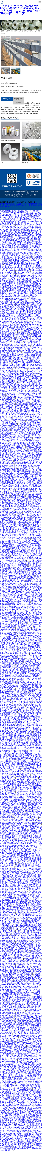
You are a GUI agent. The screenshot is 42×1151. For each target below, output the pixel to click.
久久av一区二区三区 (28, 453)
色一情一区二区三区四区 (11, 758)
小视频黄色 (16, 1050)
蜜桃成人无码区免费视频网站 (10, 825)
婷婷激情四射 (35, 710)
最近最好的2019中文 (26, 851)
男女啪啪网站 (18, 994)
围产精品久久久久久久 (21, 614)
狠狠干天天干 (20, 447)
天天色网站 (24, 673)
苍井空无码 (28, 480)
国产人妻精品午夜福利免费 (12, 220)
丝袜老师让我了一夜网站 (9, 851)
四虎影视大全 (9, 729)
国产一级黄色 (5, 496)
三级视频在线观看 (32, 735)
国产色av (33, 693)
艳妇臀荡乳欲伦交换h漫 (9, 657)
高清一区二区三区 (15, 441)
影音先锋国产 (31, 965)
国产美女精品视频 (18, 211)
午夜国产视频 (22, 537)
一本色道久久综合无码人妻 (21, 442)
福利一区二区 (24, 1057)
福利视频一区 (28, 258)
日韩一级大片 (27, 401)
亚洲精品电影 (27, 542)
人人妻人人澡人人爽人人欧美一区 (27, 985)
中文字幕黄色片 (14, 387)
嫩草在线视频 (7, 1139)
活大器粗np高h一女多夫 (8, 968)
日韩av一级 (17, 1147)
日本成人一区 (24, 277)
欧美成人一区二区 (10, 1029)
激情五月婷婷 (17, 542)
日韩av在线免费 (8, 364)
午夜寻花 (27, 359)
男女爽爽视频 (30, 747)
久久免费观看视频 (27, 825)
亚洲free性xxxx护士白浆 (17, 646)
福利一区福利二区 (6, 1115)
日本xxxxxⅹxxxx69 (32, 364)
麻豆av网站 (35, 601)
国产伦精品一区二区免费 (30, 1069)
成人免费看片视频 (24, 807)
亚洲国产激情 (12, 690)
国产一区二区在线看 (20, 369)
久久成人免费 (15, 718)
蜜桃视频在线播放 (10, 715)
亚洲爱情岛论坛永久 (17, 456)
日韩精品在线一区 (29, 1024)
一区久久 (38, 680)
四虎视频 (18, 943)
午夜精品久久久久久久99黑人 (13, 954)
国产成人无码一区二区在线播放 (13, 571)
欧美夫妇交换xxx (22, 298)
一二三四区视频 (16, 261)
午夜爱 (20, 715)
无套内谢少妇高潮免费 (24, 249)
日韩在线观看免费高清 (12, 762)
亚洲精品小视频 (5, 900)
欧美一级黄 (38, 258)
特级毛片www (19, 727)
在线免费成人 (37, 341)
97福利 (9, 663)
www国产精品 (25, 1050)
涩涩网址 (25, 356)
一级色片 (28, 1003)
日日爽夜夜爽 (25, 257)
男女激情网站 (29, 519)
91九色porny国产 (6, 591)
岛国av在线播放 (35, 545)
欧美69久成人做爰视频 (19, 842)
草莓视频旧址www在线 (24, 367)
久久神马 (10, 327)
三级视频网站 (13, 277)
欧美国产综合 (7, 1003)
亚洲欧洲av (33, 860)
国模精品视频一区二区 (32, 661)
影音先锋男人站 (9, 398)
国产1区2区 (26, 670)
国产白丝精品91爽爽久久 (32, 252)
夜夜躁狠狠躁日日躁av (15, 583)
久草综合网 (31, 908)
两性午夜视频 (13, 798)
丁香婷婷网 (7, 865)
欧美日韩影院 (23, 836)
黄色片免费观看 (32, 719)
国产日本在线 (24, 655)
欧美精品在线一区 (28, 813)
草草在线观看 (36, 894)
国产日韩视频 (24, 283)
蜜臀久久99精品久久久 (22, 906)
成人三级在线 (5, 995)
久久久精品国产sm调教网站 (30, 762)
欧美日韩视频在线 (9, 664)
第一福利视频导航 (20, 565)
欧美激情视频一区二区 (22, 741)
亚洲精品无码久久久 (7, 510)
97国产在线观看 (21, 919)
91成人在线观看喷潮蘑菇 (18, 343)
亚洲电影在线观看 (18, 362)
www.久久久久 (37, 628)
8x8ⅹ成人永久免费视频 (14, 785)
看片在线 (9, 1034)
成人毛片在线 (23, 511)
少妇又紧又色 (34, 611)
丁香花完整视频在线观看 (16, 1104)
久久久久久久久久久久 (21, 520)
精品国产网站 (12, 989)
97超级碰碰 (4, 971)
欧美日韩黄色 (37, 739)
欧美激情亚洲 (19, 493)
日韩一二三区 (7, 703)
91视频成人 (29, 799)
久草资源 (13, 1144)
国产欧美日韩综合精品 (21, 297)
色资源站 (28, 1141)
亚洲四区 (3, 1046)
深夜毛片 (3, 575)
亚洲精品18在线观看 (23, 404)
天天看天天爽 (5, 1121)
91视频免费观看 (7, 814)
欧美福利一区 (25, 346)
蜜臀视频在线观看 (6, 359)
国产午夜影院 (28, 1032)
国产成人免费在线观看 (21, 562)
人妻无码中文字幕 (12, 1106)
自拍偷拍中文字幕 (34, 690)
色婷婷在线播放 (28, 945)
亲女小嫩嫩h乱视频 (15, 513)
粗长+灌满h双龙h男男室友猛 (25, 1017)
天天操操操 (18, 776)
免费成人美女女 (14, 966)
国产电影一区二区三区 (13, 1129)
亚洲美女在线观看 (9, 931)
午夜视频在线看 (10, 548)
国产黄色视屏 (34, 885)
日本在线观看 (34, 231)
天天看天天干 (18, 418)
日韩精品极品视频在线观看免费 (24, 235)
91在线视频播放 (23, 1090)
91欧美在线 (34, 890)
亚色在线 (13, 883)
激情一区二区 (5, 1122)
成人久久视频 (28, 1110)
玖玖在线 (30, 382)
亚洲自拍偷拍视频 (15, 860)
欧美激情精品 (10, 942)
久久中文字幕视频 (6, 402)
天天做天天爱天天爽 (13, 909)
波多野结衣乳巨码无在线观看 (13, 349)
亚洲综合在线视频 (15, 730)
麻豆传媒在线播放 (19, 459)
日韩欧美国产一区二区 (28, 911)
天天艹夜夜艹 (15, 995)
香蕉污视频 (20, 696)
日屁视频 (20, 341)
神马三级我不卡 (26, 272)
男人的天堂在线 (18, 853)
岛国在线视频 (10, 1021)
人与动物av (7, 914)
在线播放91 (22, 735)
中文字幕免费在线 (32, 421)
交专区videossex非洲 (20, 1113)
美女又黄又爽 (12, 802)
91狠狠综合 (14, 709)
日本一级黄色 (5, 934)
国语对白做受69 (36, 932)
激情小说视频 (37, 618)
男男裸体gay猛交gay (7, 675)
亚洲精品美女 (27, 441)
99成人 (36, 1049)
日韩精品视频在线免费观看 (15, 324)
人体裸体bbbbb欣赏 (7, 1018)
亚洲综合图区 (34, 1004)
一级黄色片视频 (36, 393)
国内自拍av (35, 686)
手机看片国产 (26, 1145)
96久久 (29, 1148)
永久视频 (28, 431)
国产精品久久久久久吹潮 (14, 598)
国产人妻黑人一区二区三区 (27, 436)
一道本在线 (14, 451)
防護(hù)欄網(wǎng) (30, 31)
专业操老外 (35, 327)
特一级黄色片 (22, 606)
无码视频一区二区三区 (10, 580)
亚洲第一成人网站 (35, 555)
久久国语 (27, 724)
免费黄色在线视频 (30, 704)
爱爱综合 (37, 433)
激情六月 (24, 413)
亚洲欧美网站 (17, 663)
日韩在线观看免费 (19, 444)
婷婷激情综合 (21, 229)
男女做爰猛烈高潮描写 (33, 324)
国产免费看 (35, 1030)
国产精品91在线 (29, 695)
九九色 (11, 831)
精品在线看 (26, 943)
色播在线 (17, 315)
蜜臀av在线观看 (30, 632)
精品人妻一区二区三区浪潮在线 (28, 1061)
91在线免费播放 (12, 283)
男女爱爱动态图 (35, 1121)
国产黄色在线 (29, 323)
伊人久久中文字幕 (15, 1116)
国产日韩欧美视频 (30, 316)
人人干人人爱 (17, 687)
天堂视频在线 (7, 240)
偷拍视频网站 (24, 506)
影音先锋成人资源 (29, 1012)
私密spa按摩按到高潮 (16, 799)
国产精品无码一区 (13, 533)
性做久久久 (25, 508)
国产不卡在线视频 (19, 1008)
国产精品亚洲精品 (18, 781)
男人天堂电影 (10, 863)
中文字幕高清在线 (23, 968)
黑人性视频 (11, 1041)
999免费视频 (10, 654)
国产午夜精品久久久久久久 (26, 683)
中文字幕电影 (23, 929)
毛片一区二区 (36, 943)
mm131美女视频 (5, 300)
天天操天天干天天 (20, 450)
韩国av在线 (36, 401)
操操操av (7, 787)
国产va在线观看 (17, 218)
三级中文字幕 (9, 577)
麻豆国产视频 (33, 450)
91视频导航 (37, 353)
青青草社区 (20, 225)
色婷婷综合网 (21, 804)
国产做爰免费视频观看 (34, 1021)
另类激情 (27, 321)
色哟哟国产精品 (30, 597)
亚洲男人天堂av (33, 379)
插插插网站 (25, 828)
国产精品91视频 (32, 586)
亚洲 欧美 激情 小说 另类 (32, 410)
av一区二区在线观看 (23, 1001)
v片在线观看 (20, 1021)
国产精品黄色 (13, 506)
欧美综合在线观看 (22, 726)
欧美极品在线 (23, 468)
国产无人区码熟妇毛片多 (16, 1073)
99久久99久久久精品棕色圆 (18, 457)
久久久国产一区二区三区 (16, 978)
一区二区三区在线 (24, 917)
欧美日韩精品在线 (13, 894)
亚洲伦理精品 (27, 244)
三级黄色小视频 (32, 1103)
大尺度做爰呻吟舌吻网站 (26, 269)
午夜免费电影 (28, 513)
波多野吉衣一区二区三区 (11, 911)
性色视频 (11, 347)
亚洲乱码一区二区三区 (28, 672)
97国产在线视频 (8, 716)
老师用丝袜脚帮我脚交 (9, 629)
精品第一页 (23, 238)
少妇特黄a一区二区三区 (26, 1044)
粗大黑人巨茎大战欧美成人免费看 (24, 1139)
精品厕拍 (26, 373)
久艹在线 (4, 260)
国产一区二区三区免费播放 (12, 670)
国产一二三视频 (23, 474)
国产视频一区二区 (27, 445)
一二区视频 (26, 572)
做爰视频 (12, 303)
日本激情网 (22, 424)
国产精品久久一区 (36, 655)
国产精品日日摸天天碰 (10, 511)
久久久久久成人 (29, 715)
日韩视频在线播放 (28, 773)
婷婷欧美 (23, 795)
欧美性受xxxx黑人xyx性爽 (22, 1101)
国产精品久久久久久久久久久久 (17, 384)
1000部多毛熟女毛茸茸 (10, 847)
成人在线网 (7, 767)
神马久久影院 (19, 460)
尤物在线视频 (33, 609)
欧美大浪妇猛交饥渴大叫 (13, 476)
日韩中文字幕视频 (28, 647)
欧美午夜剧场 (14, 673)
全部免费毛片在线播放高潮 (30, 758)
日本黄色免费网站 (7, 1093)
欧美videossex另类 (20, 640)
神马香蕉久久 (28, 1018)
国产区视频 (20, 303)
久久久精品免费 (14, 1015)
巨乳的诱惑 (11, 638)
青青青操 (29, 525)
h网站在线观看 (19, 526)
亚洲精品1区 (23, 684)
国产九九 (25, 1118)
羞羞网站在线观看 (12, 586)
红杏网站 (37, 445)
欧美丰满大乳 (21, 548)
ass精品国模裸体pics (8, 557)
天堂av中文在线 (23, 885)
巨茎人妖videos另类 (19, 908)
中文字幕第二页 (34, 634)
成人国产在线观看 (6, 1023)
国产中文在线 (28, 1087)
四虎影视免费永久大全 (28, 995)
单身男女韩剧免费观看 (24, 992)
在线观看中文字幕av (32, 900)
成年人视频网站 (36, 346)
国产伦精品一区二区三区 (19, 555)
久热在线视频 (10, 274)
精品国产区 (4, 1112)
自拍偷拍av (26, 528)
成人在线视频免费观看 (18, 212)
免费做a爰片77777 (30, 753)
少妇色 (8, 733)
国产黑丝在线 (35, 629)
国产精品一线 (18, 1142)
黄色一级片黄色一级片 (17, 597)
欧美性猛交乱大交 (21, 935)
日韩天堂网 (34, 356)
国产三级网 (18, 876)
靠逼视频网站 (16, 419)
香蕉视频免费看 (36, 333)
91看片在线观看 (9, 791)
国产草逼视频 (9, 376)
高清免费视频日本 (9, 229)
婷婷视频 (28, 376)
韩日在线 (16, 330)
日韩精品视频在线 (12, 238)
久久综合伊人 (13, 830)
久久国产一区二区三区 (17, 1141)
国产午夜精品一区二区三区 (16, 251)
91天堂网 (25, 963)
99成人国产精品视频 (8, 985)
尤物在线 (37, 392)
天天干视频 (5, 231)
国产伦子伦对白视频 (31, 594)
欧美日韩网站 (22, 782)
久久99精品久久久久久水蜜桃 (13, 410)
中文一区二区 (24, 284)
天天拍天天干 (30, 1127)
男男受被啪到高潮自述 (32, 998)
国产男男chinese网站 (16, 601)
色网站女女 (33, 313)
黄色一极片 (22, 1066)
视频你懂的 (15, 932)
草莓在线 (30, 559)
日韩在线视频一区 (25, 554)
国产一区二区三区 (30, 218)
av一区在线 (34, 373)
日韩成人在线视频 (13, 983)
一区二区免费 (9, 1004)
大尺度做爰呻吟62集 (26, 857)
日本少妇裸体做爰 (13, 272)
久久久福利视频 (11, 467)
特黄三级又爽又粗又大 (15, 408)
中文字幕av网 (16, 677)
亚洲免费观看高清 (6, 963)
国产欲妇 (25, 487)
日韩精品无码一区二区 (12, 257)
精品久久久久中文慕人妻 (14, 1110)
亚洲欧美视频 (28, 1109)
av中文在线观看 (9, 522)
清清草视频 (4, 226)
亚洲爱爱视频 (13, 483)
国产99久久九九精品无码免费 (31, 422)
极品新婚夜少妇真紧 (23, 270)
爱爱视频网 (16, 246)
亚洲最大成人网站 (31, 477)
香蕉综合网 (4, 298)
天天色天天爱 (13, 284)
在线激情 (26, 523)
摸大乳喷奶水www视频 (17, 578)
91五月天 (27, 1138)
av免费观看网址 (27, 687)
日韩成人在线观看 (22, 667)
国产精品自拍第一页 (26, 1106)
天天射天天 (21, 278)
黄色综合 (22, 586)
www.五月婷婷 (36, 1047)
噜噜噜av (25, 549)
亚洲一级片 (32, 413)
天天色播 (20, 661)
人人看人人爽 (18, 392)
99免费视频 (6, 341)
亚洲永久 (31, 537)
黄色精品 (6, 491)
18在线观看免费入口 (28, 280)
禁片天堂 (7, 641)
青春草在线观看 (11, 782)
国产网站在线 (7, 977)
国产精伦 (9, 418)
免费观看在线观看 (23, 692)
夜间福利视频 (33, 684)
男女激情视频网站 (10, 683)
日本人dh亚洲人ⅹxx (27, 575)
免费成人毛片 (36, 768)
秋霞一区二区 (15, 329)
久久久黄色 (17, 356)
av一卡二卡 (27, 759)
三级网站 (24, 306)
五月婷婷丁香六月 (15, 765)
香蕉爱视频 (32, 733)
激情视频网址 (15, 346)
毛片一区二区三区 (6, 631)
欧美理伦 (5, 525)
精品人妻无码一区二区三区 (18, 868)
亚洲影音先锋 (22, 416)
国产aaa (5, 756)
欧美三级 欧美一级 (16, 874)
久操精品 (29, 1011)
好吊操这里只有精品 (30, 876)
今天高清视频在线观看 (19, 652)
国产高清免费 (5, 212)
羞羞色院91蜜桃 (14, 254)
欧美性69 (31, 569)
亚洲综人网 (35, 620)
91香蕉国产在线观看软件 (29, 922)
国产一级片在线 (14, 453)
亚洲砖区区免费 (34, 673)
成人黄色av (28, 460)
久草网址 (33, 692)
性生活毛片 (35, 338)
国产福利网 (23, 750)
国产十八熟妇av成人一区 (19, 905)
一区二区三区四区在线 (24, 522)
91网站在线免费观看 (32, 278)
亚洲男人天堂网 (20, 660)
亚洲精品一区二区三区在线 (13, 617)
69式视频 (17, 949)
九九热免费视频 (9, 304)
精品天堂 (16, 624)
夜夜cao (34, 1101)
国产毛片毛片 (15, 215)
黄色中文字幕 (36, 591)
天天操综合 (13, 269)
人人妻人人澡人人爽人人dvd (10, 768)
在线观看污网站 (8, 450)
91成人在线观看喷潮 (28, 1043)
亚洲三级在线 (29, 821)
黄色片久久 (29, 372)
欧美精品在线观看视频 (24, 438)
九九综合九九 (5, 883)
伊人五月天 (13, 416)
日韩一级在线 (7, 1084)
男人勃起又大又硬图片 (19, 641)
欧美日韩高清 (21, 560)
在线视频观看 (17, 1014)
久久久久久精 (31, 808)
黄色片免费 (18, 217)
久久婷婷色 (27, 818)
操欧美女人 (17, 963)
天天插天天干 (20, 255)
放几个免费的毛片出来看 (29, 582)
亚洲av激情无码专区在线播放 (19, 710)
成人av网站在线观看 (19, 952)
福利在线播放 (7, 235)
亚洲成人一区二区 (10, 661)
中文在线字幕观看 (25, 281)
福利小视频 (21, 764)
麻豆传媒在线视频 (13, 471)
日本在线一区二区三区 (10, 1057)
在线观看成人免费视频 (20, 955)
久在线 (10, 260)
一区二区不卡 (34, 260)
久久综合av (19, 818)
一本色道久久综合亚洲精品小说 (17, 644)
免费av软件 (19, 1070)
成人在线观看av (32, 707)
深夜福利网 (8, 1147)
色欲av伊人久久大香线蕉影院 (23, 214)
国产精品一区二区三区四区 (16, 223)
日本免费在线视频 (24, 1081)
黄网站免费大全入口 (21, 407)
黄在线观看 (18, 831)
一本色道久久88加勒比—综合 (11, 523)
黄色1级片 (37, 816)
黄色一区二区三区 (27, 430)
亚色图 (25, 988)
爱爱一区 (13, 623)
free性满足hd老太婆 (32, 764)
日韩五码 (25, 860)
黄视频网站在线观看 (30, 479)
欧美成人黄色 (34, 942)
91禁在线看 (11, 1011)
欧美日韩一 (7, 353)
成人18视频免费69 (18, 405)
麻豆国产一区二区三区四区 (16, 997)
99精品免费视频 (27, 600)
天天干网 (10, 906)
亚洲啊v (37, 467)
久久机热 (6, 1024)
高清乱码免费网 (19, 808)
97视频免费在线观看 (33, 1037)
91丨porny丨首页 (10, 998)
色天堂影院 (22, 1103)
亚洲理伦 (15, 591)
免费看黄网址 (21, 304)
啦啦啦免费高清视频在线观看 (23, 1096)
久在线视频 (17, 487)
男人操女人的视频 (16, 480)
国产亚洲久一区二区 (28, 387)
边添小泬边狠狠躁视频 (20, 300)
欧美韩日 (37, 899)
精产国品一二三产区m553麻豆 (13, 1136)
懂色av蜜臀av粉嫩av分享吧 (16, 551)
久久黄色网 (19, 1087)
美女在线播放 (19, 819)
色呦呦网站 (24, 873)
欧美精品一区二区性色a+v (12, 528)
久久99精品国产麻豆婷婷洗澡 (17, 856)
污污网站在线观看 (10, 1125)
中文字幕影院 (36, 966)
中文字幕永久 (34, 284)
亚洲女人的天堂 (35, 534)
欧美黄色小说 (24, 742)
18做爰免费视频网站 (33, 1119)
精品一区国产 (13, 1038)
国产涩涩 (29, 362)
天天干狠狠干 (36, 574)
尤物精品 (25, 880)
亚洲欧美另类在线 (12, 1130)
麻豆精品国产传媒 (18, 900)
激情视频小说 (18, 1098)
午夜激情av (30, 646)
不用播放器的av (31, 350)
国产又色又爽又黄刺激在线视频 (15, 320)
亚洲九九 (31, 464)
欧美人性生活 (18, 879)
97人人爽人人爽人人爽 (17, 916)
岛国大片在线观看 (6, 770)
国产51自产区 (25, 1067)
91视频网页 (29, 810)
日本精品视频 (16, 430)
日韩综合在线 (12, 474)
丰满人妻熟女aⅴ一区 (14, 244)
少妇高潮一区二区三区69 (17, 1072)
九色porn (9, 313)
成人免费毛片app (28, 500)
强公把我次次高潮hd (21, 729)
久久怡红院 (16, 280)
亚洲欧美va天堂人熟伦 (32, 689)
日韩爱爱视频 (30, 978)
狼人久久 (6, 673)
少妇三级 (31, 510)
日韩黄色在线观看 (30, 805)
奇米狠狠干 (19, 1018)
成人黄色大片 (17, 454)
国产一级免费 (32, 1122)
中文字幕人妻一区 (19, 770)
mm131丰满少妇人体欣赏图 (32, 986)
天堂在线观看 (37, 554)
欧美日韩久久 (25, 966)
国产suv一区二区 (35, 752)
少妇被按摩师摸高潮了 (28, 1035)
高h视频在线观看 (31, 571)
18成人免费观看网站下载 (14, 695)
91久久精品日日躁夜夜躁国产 (23, 1023)
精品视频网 (10, 1145)
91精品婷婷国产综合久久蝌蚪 (24, 903)
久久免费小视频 (34, 896)
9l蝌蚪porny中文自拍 (24, 824)
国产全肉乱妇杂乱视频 (8, 992)
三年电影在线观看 (10, 1044)
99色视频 (16, 1115)
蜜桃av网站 (4, 681)
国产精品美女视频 (23, 629)
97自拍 (3, 395)
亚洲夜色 (7, 932)
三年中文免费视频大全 (9, 643)
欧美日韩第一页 (33, 1130)
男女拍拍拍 (12, 393)
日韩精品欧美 (5, 928)
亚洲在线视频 (34, 1116)
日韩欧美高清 (23, 712)
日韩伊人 (9, 611)
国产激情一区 (30, 578)
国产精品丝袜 (37, 802)
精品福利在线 (10, 1124)
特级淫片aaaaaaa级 (34, 606)
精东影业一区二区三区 (14, 647)
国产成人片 (13, 563)
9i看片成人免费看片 (32, 678)
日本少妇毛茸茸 (27, 361)
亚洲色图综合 (24, 902)
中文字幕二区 (9, 407)
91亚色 (11, 891)
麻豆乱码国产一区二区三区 (26, 681)
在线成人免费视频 (26, 624)
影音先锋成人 (22, 1125)
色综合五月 (23, 1122)
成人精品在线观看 (12, 706)
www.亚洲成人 (8, 1142)
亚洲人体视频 (17, 605)
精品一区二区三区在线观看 (19, 434)
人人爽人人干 (24, 326)
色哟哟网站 (38, 1110)
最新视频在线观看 (16, 871)
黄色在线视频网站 (15, 572)
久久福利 (20, 589)
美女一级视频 (7, 834)
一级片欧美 (20, 628)
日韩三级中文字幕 (30, 598)
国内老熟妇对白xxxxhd (27, 939)
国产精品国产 (27, 1000)
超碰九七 (39, 983)
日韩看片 (38, 1113)
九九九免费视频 (5, 211)
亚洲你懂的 (20, 863)
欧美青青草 (8, 485)
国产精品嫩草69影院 (28, 983)
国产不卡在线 (32, 237)
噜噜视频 (29, 295)
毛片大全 (31, 1113)
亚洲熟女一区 (19, 991)
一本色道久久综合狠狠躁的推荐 (30, 937)
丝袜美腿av (9, 460)
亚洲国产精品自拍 (31, 916)
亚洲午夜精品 (25, 894)
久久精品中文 (34, 723)
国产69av (10, 980)
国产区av (28, 628)
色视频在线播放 (17, 1078)
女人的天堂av (16, 848)
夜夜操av (15, 854)
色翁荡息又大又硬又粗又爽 (13, 258)
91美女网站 (27, 663)
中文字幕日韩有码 (29, 1070)
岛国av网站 (34, 427)
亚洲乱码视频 (12, 606)
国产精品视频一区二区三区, (21, 865)
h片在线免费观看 (28, 969)
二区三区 (38, 1044)
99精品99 (19, 1012)
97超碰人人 (33, 277)
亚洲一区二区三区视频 (33, 882)
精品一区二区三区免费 (34, 229)
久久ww (31, 867)
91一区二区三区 (32, 761)
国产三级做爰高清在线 (17, 882)
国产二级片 (22, 382)
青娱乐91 (26, 428)
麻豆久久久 (35, 834)
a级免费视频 (13, 1112)
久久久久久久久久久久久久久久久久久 (21, 804)
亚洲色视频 (25, 336)
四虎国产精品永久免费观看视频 (11, 945)
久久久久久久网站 (6, 1101)
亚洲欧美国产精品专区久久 (13, 704)
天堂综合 (7, 560)
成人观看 (17, 713)
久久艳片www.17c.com (7, 255)
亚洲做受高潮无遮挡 (14, 497)
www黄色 (12, 298)
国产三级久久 (19, 747)
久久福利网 (18, 543)
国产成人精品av (20, 1046)
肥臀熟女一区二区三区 (23, 957)
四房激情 (9, 1096)
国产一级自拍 (5, 434)
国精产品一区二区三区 (21, 1095)
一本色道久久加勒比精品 (11, 445)
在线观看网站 (35, 355)
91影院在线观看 (20, 1119)
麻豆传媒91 (8, 344)
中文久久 (22, 706)
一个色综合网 (24, 877)
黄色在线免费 (25, 1099)
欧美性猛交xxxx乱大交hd (22, 378)
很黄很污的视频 (26, 718)
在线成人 (27, 834)
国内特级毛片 (7, 1098)
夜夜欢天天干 (17, 813)
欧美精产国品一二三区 (15, 790)
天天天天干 (21, 833)
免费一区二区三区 (7, 1150)
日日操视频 (23, 830)
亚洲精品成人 (12, 1103)
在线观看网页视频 (19, 761)
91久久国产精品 (32, 1029)
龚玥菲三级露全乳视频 (14, 462)
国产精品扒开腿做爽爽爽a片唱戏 (30, 494)
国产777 (13, 341)
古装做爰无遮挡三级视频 (16, 844)
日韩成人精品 (21, 514)
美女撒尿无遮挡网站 (25, 755)
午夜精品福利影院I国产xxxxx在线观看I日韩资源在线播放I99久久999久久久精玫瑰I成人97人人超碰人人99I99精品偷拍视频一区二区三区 (21, 205)
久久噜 (36, 687)
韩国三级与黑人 (25, 686)
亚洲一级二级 (33, 565)
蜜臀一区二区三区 (22, 839)
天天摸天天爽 (15, 886)
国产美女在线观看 (16, 267)
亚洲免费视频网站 (15, 365)
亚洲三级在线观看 (6, 1008)
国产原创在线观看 (16, 286)
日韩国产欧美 (34, 828)
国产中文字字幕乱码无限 (8, 468)
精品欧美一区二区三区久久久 (23, 816)
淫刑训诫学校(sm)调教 (13, 352)
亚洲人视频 (22, 1029)
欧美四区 (34, 540)
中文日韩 (22, 580)
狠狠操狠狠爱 (9, 745)
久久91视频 (4, 1038)
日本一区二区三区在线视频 (18, 226)
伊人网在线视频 (6, 421)
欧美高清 (28, 585)
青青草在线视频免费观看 (32, 958)
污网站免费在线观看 (14, 482)
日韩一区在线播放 (34, 716)
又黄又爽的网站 (18, 529)
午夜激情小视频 (15, 1069)
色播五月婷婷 (11, 395)
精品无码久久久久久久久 (31, 261)
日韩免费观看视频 (12, 1080)
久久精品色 (17, 361)
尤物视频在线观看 (19, 388)
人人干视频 (24, 609)
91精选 (27, 951)
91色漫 (11, 819)
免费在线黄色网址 (26, 732)
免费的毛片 (17, 549)
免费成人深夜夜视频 (10, 801)
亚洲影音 (28, 448)
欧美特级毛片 (35, 310)
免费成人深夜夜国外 (18, 496)
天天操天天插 (28, 870)
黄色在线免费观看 (15, 546)
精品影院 (3, 431)
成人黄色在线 (12, 266)
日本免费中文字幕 (19, 1084)
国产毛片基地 (7, 361)
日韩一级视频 (36, 612)
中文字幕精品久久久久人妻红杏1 (12, 519)
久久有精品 (29, 736)
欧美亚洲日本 (21, 290)
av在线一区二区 (36, 775)
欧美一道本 (26, 848)
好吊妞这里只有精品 (10, 626)
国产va (13, 560)
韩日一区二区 (18, 1032)
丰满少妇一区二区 (28, 730)
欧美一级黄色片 (20, 1075)
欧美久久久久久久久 (33, 1066)
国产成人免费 (24, 592)
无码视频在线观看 (16, 499)
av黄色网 (22, 847)
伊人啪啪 (10, 237)
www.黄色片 (15, 505)
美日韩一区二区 (33, 577)
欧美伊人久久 (9, 640)
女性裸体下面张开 (10, 701)
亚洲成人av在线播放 (23, 338)
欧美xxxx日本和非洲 (25, 989)
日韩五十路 (8, 788)
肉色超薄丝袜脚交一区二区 (9, 939)
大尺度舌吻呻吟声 (27, 975)
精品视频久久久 (19, 358)
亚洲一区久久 (20, 1011)
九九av (35, 776)
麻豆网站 (9, 879)
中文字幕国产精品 (28, 772)
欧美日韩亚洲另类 (33, 292)
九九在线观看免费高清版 (22, 739)
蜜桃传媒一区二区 (20, 1076)
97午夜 (35, 778)
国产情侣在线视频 (27, 329)
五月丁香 (25, 1004)
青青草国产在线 (24, 517)
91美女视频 (4, 254)
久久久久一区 (7, 529)
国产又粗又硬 (13, 531)
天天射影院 (33, 1014)
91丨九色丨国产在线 (24, 893)
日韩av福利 (27, 700)
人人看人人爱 (22, 643)
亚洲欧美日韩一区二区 (8, 249)
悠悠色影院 (24, 886)
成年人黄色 (22, 845)
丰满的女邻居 (37, 220)
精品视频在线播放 (6, 356)
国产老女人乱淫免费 (23, 490)
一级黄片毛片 (14, 1030)
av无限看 (10, 385)
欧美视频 (10, 727)
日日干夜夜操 (17, 1000)
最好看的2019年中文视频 (8, 424)
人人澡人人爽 (36, 583)
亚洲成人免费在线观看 (32, 871)
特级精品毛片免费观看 (25, 701)
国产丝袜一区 (34, 407)
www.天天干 (4, 441)
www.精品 (31, 457)
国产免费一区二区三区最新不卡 (14, 784)
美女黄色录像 (18, 240)
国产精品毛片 (24, 534)
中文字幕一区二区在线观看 (21, 650)
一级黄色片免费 (34, 793)
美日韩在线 (5, 343)
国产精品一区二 (35, 297)
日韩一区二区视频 (16, 552)
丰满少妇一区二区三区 (13, 962)
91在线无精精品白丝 (8, 1001)
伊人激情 (30, 845)
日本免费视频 (33, 919)
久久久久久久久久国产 (33, 696)
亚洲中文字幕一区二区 (14, 880)
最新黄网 (16, 1099)
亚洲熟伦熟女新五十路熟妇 (23, 745)
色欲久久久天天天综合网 (28, 928)
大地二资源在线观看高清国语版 (11, 988)
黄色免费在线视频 (21, 867)
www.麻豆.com (7, 1099)
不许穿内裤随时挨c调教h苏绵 (30, 254)
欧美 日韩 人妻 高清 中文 (26, 266)
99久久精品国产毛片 (25, 563)
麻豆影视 (12, 404)
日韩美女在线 (34, 298)
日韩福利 (15, 836)
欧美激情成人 (19, 821)
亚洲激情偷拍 (34, 566)
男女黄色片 (4, 284)
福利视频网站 (21, 638)
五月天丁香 (23, 649)
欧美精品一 (17, 485)
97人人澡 (30, 997)
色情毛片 (25, 1116)
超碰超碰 (22, 1080)
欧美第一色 (36, 759)
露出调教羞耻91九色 (22, 615)
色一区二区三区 (14, 422)
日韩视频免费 (25, 215)
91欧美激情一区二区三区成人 (14, 448)
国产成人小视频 (11, 1090)
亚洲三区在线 (31, 514)
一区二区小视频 (34, 923)
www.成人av (24, 787)
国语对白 (7, 755)
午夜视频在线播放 (13, 439)
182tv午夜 (16, 1049)
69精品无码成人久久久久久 (24, 1020)
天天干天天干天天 (6, 1067)
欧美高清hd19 (25, 775)
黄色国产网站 (31, 795)
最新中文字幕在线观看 (8, 764)
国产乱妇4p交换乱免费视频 (16, 1148)
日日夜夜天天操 (9, 490)
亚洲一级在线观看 (16, 1138)
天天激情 (17, 1064)
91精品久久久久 (18, 1003)
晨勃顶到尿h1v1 (33, 649)
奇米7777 (22, 390)
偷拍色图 (5, 1030)
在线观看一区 (13, 744)
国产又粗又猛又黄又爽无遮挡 (20, 411)
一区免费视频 (13, 971)
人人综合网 (27, 574)
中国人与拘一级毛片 (10, 752)
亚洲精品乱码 (35, 543)
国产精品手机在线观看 (23, 1006)
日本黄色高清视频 (25, 483)
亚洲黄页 (28, 358)
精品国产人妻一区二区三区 (19, 890)
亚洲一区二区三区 (17, 767)
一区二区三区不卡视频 (10, 655)
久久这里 (9, 853)
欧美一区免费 (21, 926)
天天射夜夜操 (20, 477)
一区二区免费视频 (18, 779)
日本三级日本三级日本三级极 (17, 923)
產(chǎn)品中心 (18, 31)
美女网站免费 (33, 738)
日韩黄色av (13, 888)
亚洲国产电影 (27, 776)
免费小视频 (9, 1113)
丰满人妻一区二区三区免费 (13, 415)
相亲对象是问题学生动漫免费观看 (16, 634)
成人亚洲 (12, 514)
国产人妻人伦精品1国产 (19, 948)
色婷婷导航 (19, 724)
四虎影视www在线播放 (15, 958)
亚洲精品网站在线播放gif (29, 471)
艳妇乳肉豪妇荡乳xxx (29, 497)
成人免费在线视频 (20, 891)
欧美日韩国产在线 (32, 980)
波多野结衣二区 (33, 1115)
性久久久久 (11, 431)
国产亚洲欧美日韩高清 (25, 467)
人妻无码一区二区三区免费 (28, 531)
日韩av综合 (31, 560)
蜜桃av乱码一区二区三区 (23, 347)
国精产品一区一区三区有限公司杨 (12, 585)
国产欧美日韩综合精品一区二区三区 (21, 680)
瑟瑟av (5, 1073)
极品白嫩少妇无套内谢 (24, 940)
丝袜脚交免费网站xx (11, 750)
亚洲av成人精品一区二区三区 (14, 1026)
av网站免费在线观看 (15, 756)
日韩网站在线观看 (28, 454)
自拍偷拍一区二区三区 (10, 517)
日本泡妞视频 (9, 493)
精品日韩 (28, 211)
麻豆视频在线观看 (32, 496)
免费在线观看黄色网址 (8, 692)
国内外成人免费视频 (25, 883)
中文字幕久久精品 (22, 608)
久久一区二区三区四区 (20, 566)
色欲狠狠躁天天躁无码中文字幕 (18, 427)
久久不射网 (10, 526)
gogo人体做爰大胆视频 (12, 775)
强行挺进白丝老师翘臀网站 (9, 592)
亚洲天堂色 (16, 828)
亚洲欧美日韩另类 (25, 854)
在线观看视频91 (35, 562)
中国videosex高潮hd (23, 791)
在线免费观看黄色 (12, 390)
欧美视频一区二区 (23, 355)
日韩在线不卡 (36, 419)
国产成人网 (22, 295)
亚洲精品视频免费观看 (10, 248)
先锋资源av (6, 905)
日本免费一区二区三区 (29, 485)
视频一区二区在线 (19, 421)
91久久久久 (29, 833)
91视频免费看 (12, 1135)
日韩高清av (31, 251)
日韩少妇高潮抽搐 (10, 537)
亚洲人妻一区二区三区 (10, 684)
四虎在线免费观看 (30, 595)
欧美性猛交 (35, 332)
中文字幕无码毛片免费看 (26, 221)
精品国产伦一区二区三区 (11, 975)
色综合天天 (28, 994)
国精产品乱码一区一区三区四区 (11, 574)
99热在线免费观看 (20, 716)
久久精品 (17, 1145)
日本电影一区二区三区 (30, 462)
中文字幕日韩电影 (24, 620)
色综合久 (31, 468)
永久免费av (30, 388)
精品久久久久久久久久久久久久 (28, 603)
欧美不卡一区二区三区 (27, 312)
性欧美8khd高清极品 (30, 788)
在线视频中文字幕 (22, 723)
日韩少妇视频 (7, 549)
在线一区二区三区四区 (33, 721)
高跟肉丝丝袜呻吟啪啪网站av (23, 1058)
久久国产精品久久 (25, 451)
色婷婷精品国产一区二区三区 (13, 321)
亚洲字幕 (25, 1132)
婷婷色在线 (27, 790)
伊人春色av (23, 1130)
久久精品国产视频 (31, 241)
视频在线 (31, 640)
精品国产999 (29, 784)
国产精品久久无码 (27, 899)
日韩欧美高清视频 (30, 859)
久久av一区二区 (12, 1037)
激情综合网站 (36, 824)
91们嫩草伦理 (23, 981)
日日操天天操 (28, 1041)
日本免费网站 (30, 405)
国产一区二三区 (14, 922)
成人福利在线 (19, 376)
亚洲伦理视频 (7, 1053)
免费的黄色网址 (9, 1083)
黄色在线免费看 (9, 270)
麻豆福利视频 (33, 306)
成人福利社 (27, 240)
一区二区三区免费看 (11, 494)
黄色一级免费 (5, 718)
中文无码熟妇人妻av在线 (22, 631)
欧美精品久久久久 (6, 378)
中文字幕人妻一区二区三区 (25, 837)
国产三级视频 (9, 949)
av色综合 (26, 217)
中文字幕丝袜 (7, 516)
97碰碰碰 (9, 816)
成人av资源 (17, 977)
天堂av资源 (11, 696)
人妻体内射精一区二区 (20, 637)
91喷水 (29, 223)
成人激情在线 (34, 667)
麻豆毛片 (38, 969)
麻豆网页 (19, 1109)
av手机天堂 (11, 723)
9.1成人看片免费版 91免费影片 (14, 658)
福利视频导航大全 (21, 464)
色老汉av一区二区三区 (30, 476)
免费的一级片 (36, 321)
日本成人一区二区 (24, 657)
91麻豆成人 (30, 255)
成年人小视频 (33, 891)
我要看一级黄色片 (26, 505)
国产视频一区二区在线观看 (31, 962)
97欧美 (21, 372)
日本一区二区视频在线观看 (28, 307)
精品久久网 (4, 798)
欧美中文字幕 (9, 1119)
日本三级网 (20, 431)
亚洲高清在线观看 (15, 773)
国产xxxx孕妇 (12, 620)
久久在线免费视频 (15, 772)
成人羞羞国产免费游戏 (12, 433)
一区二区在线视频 (10, 295)
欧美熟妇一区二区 (31, 727)
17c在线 (32, 726)
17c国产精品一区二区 (17, 811)
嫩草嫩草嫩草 (26, 1129)
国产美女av (25, 545)
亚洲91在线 (36, 376)
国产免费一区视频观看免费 (19, 1121)
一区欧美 (26, 1053)
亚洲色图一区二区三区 (21, 260)
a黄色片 (3, 906)
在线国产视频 (20, 333)
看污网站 (3, 690)
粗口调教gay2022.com (28, 263)
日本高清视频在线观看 (10, 1009)
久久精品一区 (10, 965)
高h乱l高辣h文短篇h (31, 1142)
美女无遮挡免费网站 (11, 554)
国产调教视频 (25, 909)
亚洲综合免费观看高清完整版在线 (28, 920)
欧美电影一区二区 (13, 575)
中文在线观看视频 (13, 1035)
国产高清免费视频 (6, 614)
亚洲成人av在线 (16, 700)
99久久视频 (4, 393)
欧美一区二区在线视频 (30, 365)
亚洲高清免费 (7, 425)
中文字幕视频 (17, 470)
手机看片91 (20, 689)
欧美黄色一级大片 (9, 1109)
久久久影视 (36, 315)
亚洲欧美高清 (13, 618)
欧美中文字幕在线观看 (33, 225)
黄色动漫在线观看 (7, 1076)
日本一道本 (20, 395)
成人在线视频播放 (24, 332)
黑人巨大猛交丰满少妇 (21, 693)
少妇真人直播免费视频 (34, 1075)
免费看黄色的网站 (9, 1012)
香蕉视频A (15, 666)
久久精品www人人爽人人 (18, 491)
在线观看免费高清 (30, 267)
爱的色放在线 (17, 500)
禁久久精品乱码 (16, 228)
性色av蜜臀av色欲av (22, 654)
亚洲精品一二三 (27, 353)
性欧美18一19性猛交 (17, 241)
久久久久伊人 (21, 707)
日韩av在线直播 (8, 821)
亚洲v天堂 (20, 316)
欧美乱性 (14, 845)
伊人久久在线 (17, 344)
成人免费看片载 (35, 283)
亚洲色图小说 (28, 402)
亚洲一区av (15, 928)
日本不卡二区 (10, 367)
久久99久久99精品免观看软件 (14, 810)
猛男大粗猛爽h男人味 (8, 804)
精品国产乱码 (36, 1050)
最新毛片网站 (31, 660)
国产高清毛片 (7, 719)
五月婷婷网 (14, 742)
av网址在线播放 (32, 804)
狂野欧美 (14, 755)
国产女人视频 (22, 690)
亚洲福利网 (24, 621)
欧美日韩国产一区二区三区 (21, 540)
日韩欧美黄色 (21, 913)
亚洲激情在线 (12, 1066)
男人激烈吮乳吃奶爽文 (28, 666)
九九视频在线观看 (25, 971)
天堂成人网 (37, 994)
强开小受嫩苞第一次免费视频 (23, 309)
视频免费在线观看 (21, 588)
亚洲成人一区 (16, 353)
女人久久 (6, 1069)
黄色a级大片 (7, 362)
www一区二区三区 (29, 344)
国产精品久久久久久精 (12, 306)
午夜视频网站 (17, 375)
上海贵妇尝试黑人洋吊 (20, 569)
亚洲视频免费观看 (18, 287)
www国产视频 (7, 624)
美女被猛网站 (27, 605)
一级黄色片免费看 (21, 896)
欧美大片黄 (10, 232)
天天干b (28, 811)
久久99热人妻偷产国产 (32, 954)
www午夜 (12, 488)
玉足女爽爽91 (21, 965)
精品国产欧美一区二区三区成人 (24, 243)
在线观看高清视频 (21, 510)
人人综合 (28, 779)
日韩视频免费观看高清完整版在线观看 (21, 349)
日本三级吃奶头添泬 (30, 831)
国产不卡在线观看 (9, 225)
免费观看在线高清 (32, 425)
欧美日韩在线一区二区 (23, 612)
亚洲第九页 (26, 949)
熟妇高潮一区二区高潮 (28, 275)
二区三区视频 (27, 352)
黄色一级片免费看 (30, 698)
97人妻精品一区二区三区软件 (28, 1060)
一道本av (37, 867)
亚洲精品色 (4, 546)
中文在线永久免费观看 (23, 557)
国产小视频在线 (30, 529)
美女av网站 (16, 516)
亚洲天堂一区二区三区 (32, 349)
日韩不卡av (7, 419)
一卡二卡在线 (18, 703)
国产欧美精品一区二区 (19, 733)
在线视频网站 (18, 788)
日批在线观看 (13, 307)
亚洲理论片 (24, 335)
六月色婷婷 (14, 326)
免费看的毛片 (24, 709)
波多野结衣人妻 (9, 919)
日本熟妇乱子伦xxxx (23, 1047)
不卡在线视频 (36, 439)
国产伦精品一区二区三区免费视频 (12, 753)
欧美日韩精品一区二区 (22, 327)
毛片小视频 (18, 465)
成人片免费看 (9, 660)
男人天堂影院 (34, 335)
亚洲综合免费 (22, 623)
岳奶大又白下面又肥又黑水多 (14, 796)
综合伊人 (12, 447)
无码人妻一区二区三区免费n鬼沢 (21, 1055)
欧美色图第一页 (32, 551)
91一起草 (4, 620)
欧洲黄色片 (29, 456)
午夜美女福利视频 (23, 393)
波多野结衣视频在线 (16, 870)
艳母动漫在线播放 (27, 1049)
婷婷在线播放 (9, 465)
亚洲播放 (19, 759)
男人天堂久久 (17, 1092)
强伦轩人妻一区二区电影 (17, 292)
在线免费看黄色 (14, 263)
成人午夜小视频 (26, 330)
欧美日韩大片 (5, 411)
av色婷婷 (9, 908)
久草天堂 (31, 637)
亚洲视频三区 (27, 220)
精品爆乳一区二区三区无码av (31, 301)
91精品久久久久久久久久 (14, 594)
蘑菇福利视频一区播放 (34, 926)
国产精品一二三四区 (29, 897)
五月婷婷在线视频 (12, 372)
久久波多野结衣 (27, 765)
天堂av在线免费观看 (11, 649)
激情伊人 (7, 948)
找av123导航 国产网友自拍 (21, 539)
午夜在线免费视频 (9, 338)
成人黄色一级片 (35, 248)
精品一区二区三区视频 (33, 991)
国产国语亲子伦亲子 (25, 626)
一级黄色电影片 (31, 390)
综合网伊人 (10, 428)
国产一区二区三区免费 (20, 502)
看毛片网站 (37, 358)
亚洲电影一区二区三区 (25, 1144)
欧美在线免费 (5, 326)
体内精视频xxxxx (20, 237)
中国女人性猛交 (20, 364)
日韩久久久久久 (14, 672)
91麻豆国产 (17, 301)
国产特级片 (13, 1107)
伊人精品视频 (31, 1084)
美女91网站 (5, 303)
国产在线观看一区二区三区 (16, 396)
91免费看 (36, 438)
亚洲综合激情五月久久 (25, 1135)
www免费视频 (18, 834)
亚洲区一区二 (37, 850)
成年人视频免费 (27, 482)
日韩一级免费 (24, 669)
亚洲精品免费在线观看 (8, 316)
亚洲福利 (9, 369)
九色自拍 (34, 378)
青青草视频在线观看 (32, 827)
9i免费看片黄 (25, 533)
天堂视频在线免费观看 (20, 313)
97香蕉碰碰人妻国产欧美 (16, 1127)
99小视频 (27, 601)
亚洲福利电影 (13, 534)
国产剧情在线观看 (15, 969)
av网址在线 (20, 1083)
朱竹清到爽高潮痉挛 (32, 1026)
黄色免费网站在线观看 (22, 232)
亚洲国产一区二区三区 (24, 664)
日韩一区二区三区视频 (21, 611)
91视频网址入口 (29, 552)
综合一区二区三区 (6, 761)
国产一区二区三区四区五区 (10, 335)
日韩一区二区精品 (13, 582)
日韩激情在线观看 (30, 499)
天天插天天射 (24, 248)
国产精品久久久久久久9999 (14, 234)
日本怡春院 (13, 436)
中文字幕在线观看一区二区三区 (17, 379)
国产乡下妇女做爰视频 (26, 635)
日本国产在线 (30, 303)
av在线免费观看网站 (16, 595)
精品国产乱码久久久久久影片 (16, 370)
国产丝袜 (14, 1086)
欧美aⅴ (27, 333)
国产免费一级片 (5, 536)
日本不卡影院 (18, 359)
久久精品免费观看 (34, 644)
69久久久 (34, 232)
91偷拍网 (7, 430)
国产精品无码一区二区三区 (20, 934)
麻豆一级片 (23, 738)
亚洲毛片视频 (26, 315)
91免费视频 (4, 868)
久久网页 (30, 320)
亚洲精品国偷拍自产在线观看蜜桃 (26, 675)
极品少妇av (14, 862)
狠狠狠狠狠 (20, 632)
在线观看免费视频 (35, 905)
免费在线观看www (15, 986)
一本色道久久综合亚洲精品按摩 (26, 972)
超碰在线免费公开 (22, 1124)
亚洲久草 (26, 1098)
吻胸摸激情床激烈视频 (9, 355)
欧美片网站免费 (8, 876)
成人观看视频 (25, 439)
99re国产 (29, 1073)
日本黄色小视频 (5, 848)
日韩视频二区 (9, 565)
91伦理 (8, 700)
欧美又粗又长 (28, 465)
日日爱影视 (8, 388)
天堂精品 (20, 946)
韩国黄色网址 (18, 252)
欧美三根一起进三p (33, 847)
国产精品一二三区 (31, 844)
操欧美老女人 (34, 1057)
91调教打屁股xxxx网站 (22, 385)
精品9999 (29, 778)
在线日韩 (16, 1067)
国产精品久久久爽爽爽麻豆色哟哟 (12, 323)
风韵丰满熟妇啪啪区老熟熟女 (14, 721)
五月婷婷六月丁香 (7, 741)
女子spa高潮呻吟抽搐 (13, 413)
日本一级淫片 (9, 713)
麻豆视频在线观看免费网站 (18, 231)
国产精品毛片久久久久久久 (13, 479)
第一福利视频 (35, 614)
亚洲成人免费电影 (19, 339)
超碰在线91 (8, 301)
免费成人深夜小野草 (32, 781)
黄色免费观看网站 (20, 577)
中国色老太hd (9, 264)
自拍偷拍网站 (10, 926)
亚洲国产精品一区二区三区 (15, 951)
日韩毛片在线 (21, 778)
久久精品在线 (34, 608)
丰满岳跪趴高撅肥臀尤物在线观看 (20, 974)
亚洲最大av (27, 583)
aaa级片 (35, 330)
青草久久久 (4, 646)
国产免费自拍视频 (13, 873)
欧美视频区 (34, 791)
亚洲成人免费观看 (15, 318)
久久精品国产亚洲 (9, 1047)
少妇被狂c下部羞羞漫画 (32, 589)
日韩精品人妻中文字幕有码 (28, 1040)
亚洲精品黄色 (34, 880)
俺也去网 (38, 1017)
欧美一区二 (14, 1122)
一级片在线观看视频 (25, 802)
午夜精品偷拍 (18, 293)
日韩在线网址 (18, 402)
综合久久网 (28, 341)
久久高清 (4, 347)
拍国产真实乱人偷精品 (23, 399)
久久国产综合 (24, 744)
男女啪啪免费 (34, 506)
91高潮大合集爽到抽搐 (24, 1089)
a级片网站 (36, 211)
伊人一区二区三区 (33, 370)
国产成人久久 (29, 234)
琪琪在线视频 (30, 767)
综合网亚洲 (4, 447)
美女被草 (20, 998)
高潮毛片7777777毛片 (7, 608)
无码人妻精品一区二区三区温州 (17, 503)
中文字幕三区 (15, 899)
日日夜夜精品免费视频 (32, 617)
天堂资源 (38, 430)
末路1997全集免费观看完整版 (23, 960)
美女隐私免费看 (36, 517)
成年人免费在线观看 (11, 281)
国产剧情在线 (5, 555)
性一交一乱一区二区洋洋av (25, 1027)
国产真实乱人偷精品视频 (24, 822)
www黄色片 (28, 874)
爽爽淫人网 (27, 703)
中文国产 (3, 663)
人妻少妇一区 (10, 632)
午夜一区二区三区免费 (14, 289)
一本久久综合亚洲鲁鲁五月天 (26, 398)
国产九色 (22, 1037)
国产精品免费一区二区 (15, 749)
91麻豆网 (35, 818)
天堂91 (32, 523)
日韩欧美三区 (32, 1076)
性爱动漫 (19, 1041)
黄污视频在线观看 (15, 1118)
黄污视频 (12, 913)
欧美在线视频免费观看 (22, 264)
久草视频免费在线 (28, 713)
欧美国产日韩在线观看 (9, 221)
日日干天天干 (23, 1112)
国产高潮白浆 (10, 707)
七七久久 (38, 767)
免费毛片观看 (37, 1000)
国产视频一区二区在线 (17, 525)
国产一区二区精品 (6, 960)
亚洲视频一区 (29, 853)
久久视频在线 (26, 419)
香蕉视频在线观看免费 (12, 275)
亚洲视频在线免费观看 (33, 796)
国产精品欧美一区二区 (10, 1133)
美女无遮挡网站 (25, 1030)
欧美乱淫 (18, 897)
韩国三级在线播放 (30, 1136)
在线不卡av (10, 315)
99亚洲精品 (12, 290)
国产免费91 (26, 318)
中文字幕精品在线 (28, 1052)
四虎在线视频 (37, 1092)
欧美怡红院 (33, 862)
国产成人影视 (10, 759)
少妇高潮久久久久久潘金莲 (30, 1015)
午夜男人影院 (27, 289)
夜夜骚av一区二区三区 (20, 536)
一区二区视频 (28, 392)
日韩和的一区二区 (19, 425)
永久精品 (26, 543)
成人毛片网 (11, 726)
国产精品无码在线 (7, 776)
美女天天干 (15, 787)
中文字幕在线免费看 (23, 488)
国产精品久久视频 (6, 1049)
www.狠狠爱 (34, 729)
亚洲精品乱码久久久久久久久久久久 (16, 310)
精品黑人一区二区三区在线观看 (20, 473)
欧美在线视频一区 (16, 373)
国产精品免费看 (27, 375)
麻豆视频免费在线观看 (26, 1086)
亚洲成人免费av (29, 293)
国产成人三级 (27, 470)
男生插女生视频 (34, 955)
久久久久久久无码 (14, 508)
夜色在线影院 (35, 508)
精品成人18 (11, 778)
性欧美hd (22, 798)
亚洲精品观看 (35, 572)
